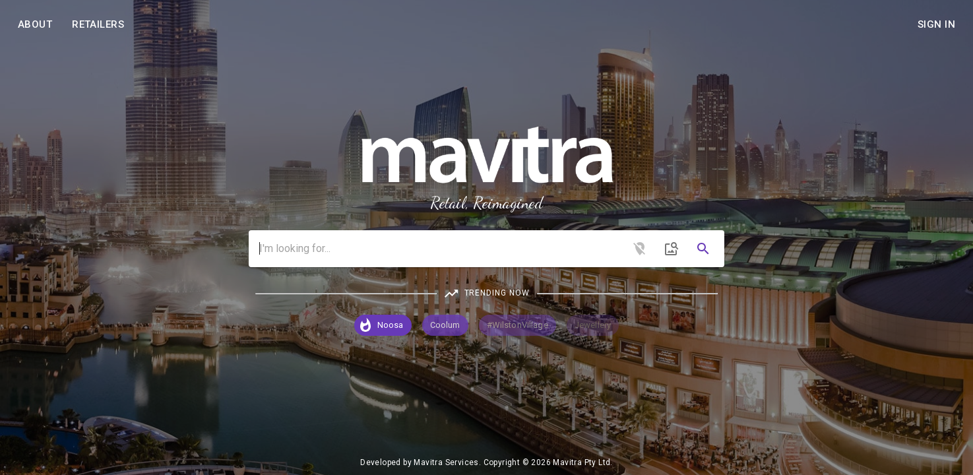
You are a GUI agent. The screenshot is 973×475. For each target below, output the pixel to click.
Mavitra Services (446, 462)
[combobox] (487, 248)
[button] (383, 325)
